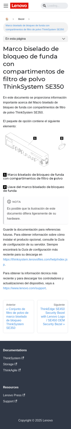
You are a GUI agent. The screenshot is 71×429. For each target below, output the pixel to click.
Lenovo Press (14, 395)
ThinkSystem (13, 358)
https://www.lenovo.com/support (24, 288)
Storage (10, 364)
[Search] (54, 6)
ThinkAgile (12, 370)
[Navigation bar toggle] (6, 6)
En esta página (15, 38)
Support (10, 401)
